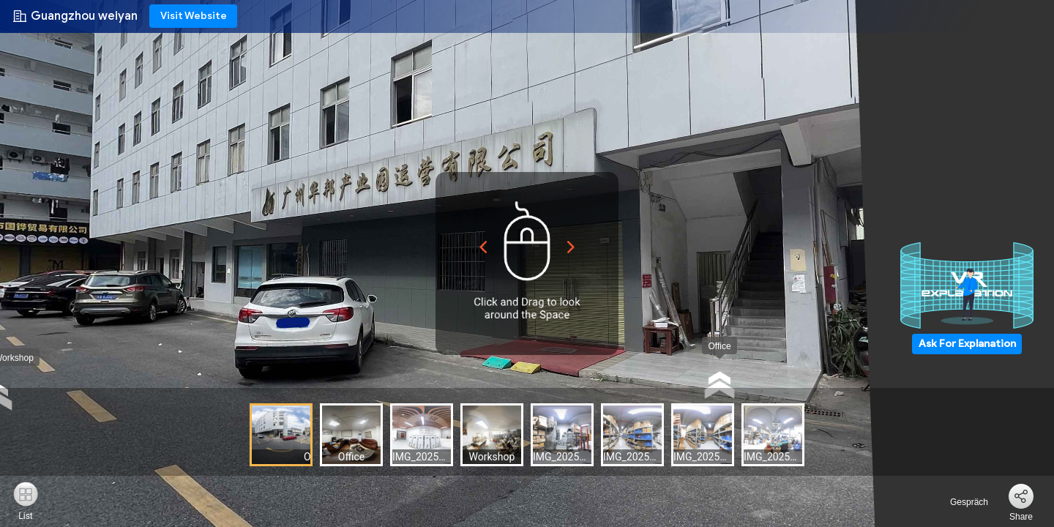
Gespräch (960, 502)
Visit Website (193, 16)
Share (1021, 517)
